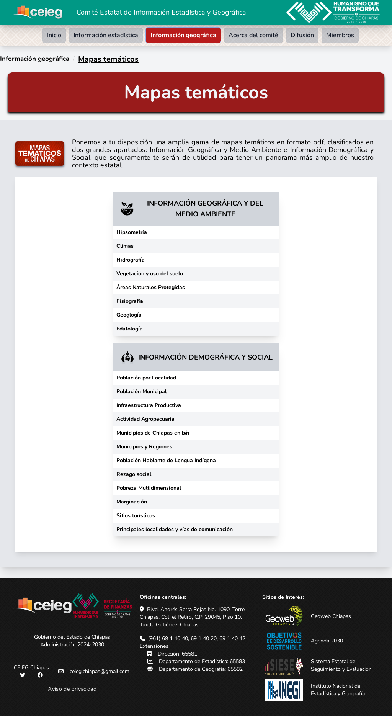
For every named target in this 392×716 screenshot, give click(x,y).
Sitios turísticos (135, 515)
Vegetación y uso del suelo (149, 273)
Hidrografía (130, 259)
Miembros (340, 35)
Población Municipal (141, 391)
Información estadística (106, 35)
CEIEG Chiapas (31, 667)
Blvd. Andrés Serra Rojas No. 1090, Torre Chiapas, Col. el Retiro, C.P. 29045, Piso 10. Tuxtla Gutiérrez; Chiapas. (192, 617)
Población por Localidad (146, 377)
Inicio (54, 35)
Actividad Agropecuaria (145, 419)
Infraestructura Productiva (148, 405)
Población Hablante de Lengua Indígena (166, 460)
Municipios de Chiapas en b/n (152, 432)
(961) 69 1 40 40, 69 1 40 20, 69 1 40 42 (196, 638)
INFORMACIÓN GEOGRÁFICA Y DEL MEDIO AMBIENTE (205, 209)
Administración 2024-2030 (72, 644)
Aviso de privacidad (72, 689)
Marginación (131, 501)
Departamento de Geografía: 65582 (201, 669)
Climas (125, 246)
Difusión (302, 35)
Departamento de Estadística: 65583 (202, 661)
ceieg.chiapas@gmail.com (99, 671)
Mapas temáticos (108, 59)
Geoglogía (129, 315)
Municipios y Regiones (144, 446)
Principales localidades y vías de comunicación (174, 529)
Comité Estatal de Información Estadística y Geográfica (161, 12)
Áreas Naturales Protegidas (150, 287)
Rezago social (133, 474)
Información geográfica (183, 35)
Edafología (129, 328)
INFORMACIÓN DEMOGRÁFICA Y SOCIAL (205, 357)
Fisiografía (129, 301)
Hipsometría (131, 232)
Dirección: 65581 (177, 653)
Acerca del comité (253, 35)
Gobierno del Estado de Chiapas (72, 637)
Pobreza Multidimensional (148, 488)
